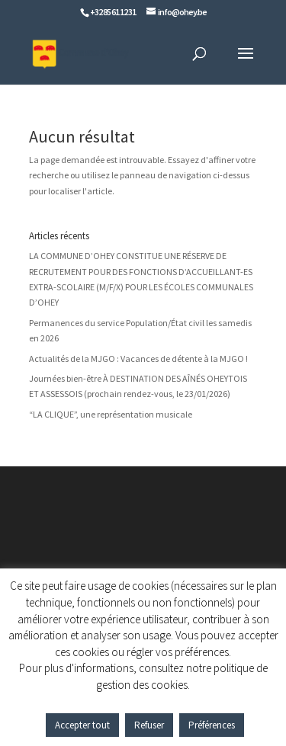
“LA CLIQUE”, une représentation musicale (110, 414)
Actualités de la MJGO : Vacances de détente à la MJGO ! (138, 358)
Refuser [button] (149, 725)
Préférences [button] (211, 725)
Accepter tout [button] (82, 725)
